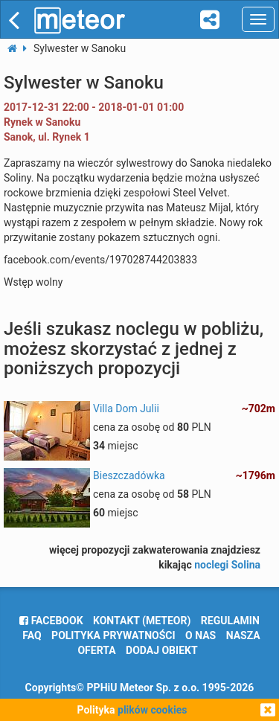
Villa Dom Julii (126, 408)
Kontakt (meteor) (141, 621)
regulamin (230, 621)
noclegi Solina (227, 565)
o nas (200, 635)
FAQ (31, 635)
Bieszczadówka (129, 475)
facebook (51, 621)
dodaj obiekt (162, 650)
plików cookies (152, 710)
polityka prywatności (113, 635)
